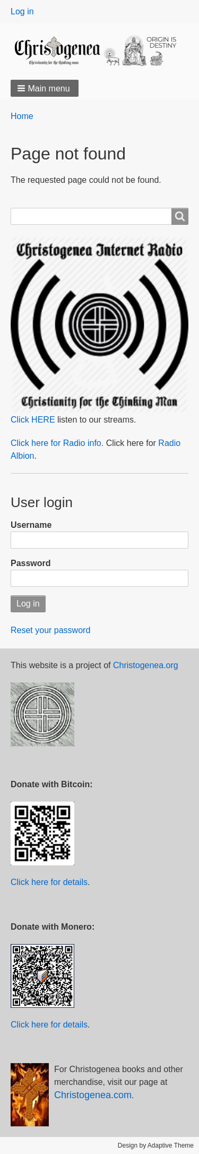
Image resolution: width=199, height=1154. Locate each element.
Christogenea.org (145, 665)
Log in (22, 11)
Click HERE (33, 419)
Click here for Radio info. (57, 443)
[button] (45, 88)
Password (31, 563)
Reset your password (50, 630)
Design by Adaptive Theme (156, 1145)
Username (31, 524)
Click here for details (49, 882)
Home (22, 116)
